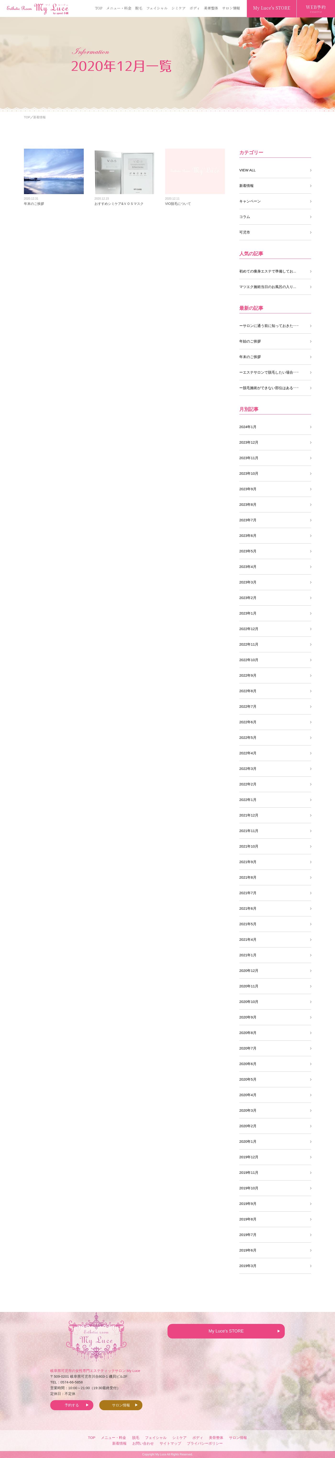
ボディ (195, 8)
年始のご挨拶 (250, 341)
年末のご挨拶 (250, 357)
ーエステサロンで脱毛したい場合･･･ (269, 372)
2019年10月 (248, 1188)
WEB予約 (316, 9)
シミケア (178, 8)
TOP (98, 8)
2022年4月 (248, 753)
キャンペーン (250, 201)
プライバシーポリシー (205, 1443)
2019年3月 (248, 1266)
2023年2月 (248, 598)
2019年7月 (248, 1235)
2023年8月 (248, 504)
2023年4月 (248, 567)
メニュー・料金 (118, 8)
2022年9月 (248, 675)
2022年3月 (248, 769)
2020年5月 (248, 1079)
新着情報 (246, 186)
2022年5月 (248, 737)
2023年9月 (248, 489)
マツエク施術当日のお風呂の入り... (267, 287)
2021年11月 (248, 831)
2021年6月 (248, 908)
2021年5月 (248, 924)
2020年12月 (248, 970)
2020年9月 (248, 1017)
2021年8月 (248, 877)
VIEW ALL (247, 170)
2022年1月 (248, 800)
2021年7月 (248, 893)
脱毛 (138, 8)
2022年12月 (248, 629)
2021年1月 (248, 955)
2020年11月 (248, 986)
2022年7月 (248, 706)
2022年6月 (248, 722)
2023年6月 (248, 535)
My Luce (160, 1454)
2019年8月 (248, 1219)
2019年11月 (248, 1172)
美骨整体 (211, 8)
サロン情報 (231, 8)
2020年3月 (248, 1110)
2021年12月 (248, 815)
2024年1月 (248, 427)
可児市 (244, 232)
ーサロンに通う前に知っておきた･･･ (269, 326)
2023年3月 (248, 582)
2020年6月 (248, 1064)
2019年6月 (248, 1250)
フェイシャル (157, 8)
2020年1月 (248, 1141)
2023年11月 (248, 458)
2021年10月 (248, 846)
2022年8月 (248, 691)
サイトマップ (170, 1443)
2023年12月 (248, 442)
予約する (72, 1405)
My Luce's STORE (271, 8)
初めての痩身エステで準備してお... (267, 271)
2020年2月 (248, 1126)
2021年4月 (248, 939)
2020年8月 (248, 1033)
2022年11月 (248, 644)
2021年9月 (248, 862)
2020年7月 (248, 1048)
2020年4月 (248, 1095)
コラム (244, 217)
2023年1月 (248, 613)
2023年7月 (248, 520)
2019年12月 (248, 1157)
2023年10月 (248, 473)
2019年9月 (248, 1204)
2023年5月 (248, 551)
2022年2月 (248, 784)
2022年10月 (248, 660)
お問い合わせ (143, 1443)
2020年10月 (248, 1002)
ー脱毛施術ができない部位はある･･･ (269, 388)
